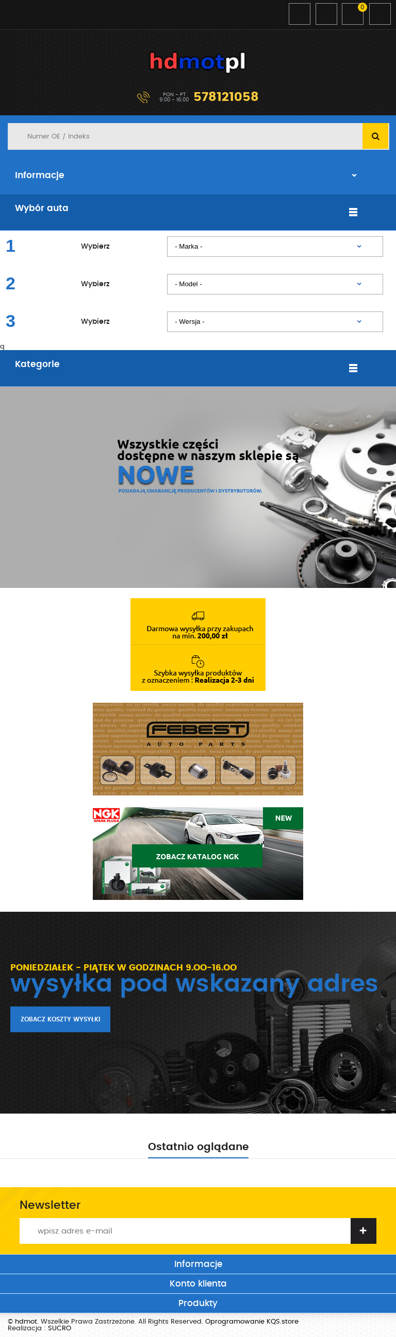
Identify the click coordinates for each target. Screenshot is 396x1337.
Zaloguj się (299, 14)
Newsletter (50, 1205)
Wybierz (95, 246)
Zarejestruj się (326, 14)
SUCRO (59, 1328)
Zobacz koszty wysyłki (60, 1019)
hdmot (198, 62)
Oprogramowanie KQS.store (252, 1321)
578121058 (226, 97)
